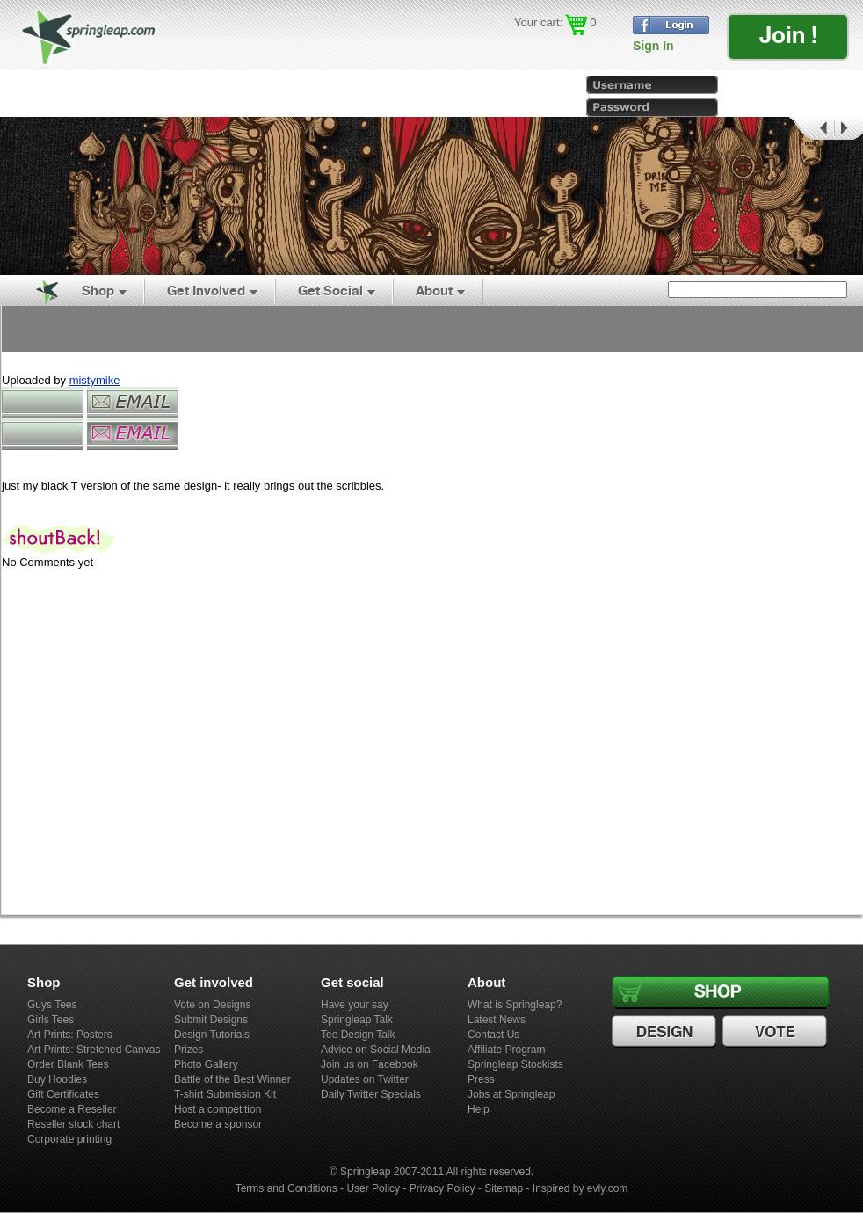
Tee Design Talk (358, 1034)
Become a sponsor (218, 1124)
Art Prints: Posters (69, 1034)
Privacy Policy (442, 1188)
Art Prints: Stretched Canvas (93, 1049)
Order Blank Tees (68, 1064)
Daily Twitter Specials (371, 1094)
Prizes (188, 1049)
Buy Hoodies (57, 1079)
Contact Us (493, 1034)
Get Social (330, 290)
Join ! (788, 34)
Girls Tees (50, 1019)
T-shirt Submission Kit (225, 1094)
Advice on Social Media (376, 1049)
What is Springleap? (515, 1005)
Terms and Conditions (286, 1188)
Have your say (354, 1005)
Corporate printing (69, 1139)
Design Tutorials (212, 1034)
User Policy (373, 1188)
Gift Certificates (63, 1094)
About (434, 290)
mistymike (94, 380)
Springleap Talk (357, 1019)
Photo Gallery (206, 1064)
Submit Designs (211, 1019)
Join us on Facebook (369, 1064)
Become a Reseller (71, 1109)
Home (37, 291)
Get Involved (206, 290)
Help (479, 1109)
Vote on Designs (212, 1005)
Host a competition (217, 1109)
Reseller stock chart (73, 1124)
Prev (810, 129)
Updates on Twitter (365, 1079)
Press (481, 1079)
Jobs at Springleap (511, 1094)
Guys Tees (51, 1005)
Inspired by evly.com (580, 1188)
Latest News (497, 1019)
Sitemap (503, 1188)
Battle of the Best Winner (232, 1079)
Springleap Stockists (515, 1064)
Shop (98, 290)
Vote (776, 1032)
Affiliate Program (506, 1049)
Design (666, 1032)
